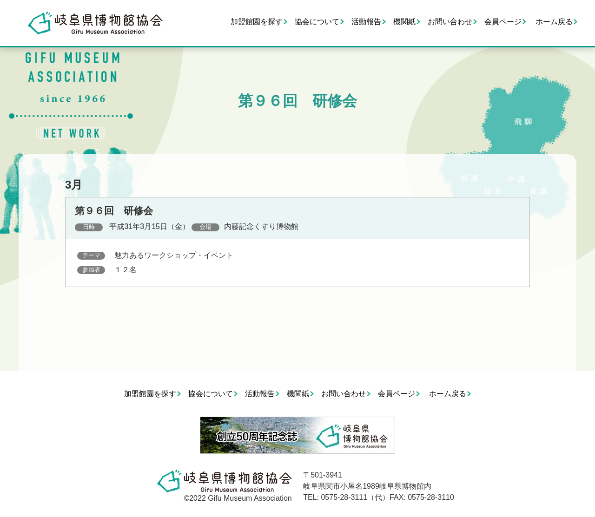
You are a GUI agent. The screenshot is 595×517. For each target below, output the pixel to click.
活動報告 (366, 22)
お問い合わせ (450, 22)
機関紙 (404, 22)
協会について (317, 22)
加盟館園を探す (257, 22)
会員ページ (503, 22)
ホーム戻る (554, 22)
